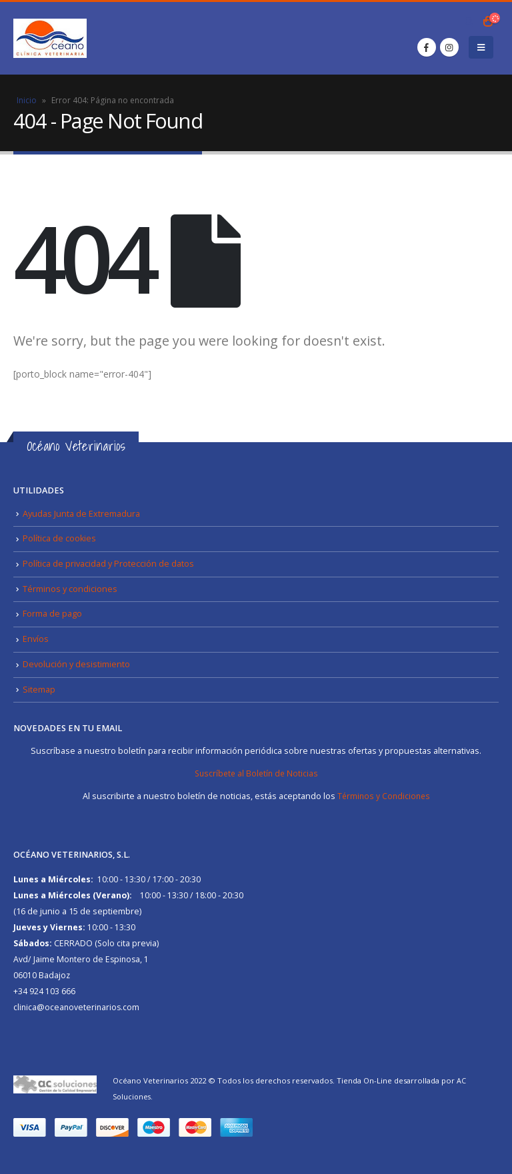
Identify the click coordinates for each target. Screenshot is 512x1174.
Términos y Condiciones (383, 795)
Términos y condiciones (70, 588)
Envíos (36, 639)
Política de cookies (59, 538)
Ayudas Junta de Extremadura (81, 513)
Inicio (27, 100)
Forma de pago (52, 613)
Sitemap (39, 689)
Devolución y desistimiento (76, 663)
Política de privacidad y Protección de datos (108, 563)
